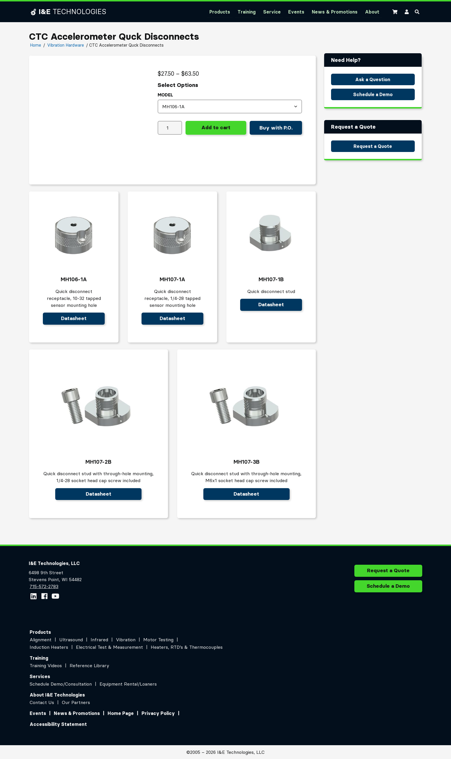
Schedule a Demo (373, 94)
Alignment (40, 639)
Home (35, 45)
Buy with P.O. (276, 128)
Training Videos (46, 665)
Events (296, 12)
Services (40, 676)
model (165, 95)
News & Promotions (335, 12)
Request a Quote (372, 146)
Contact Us (42, 702)
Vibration (125, 639)
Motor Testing (158, 639)
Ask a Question (372, 79)
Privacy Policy (158, 713)
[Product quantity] (170, 128)
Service (272, 12)
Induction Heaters (49, 647)
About (372, 12)
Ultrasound (71, 639)
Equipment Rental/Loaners (128, 684)
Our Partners (76, 702)
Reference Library (89, 665)
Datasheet (74, 318)
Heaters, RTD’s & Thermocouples (187, 647)
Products (219, 12)
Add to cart (215, 127)
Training (247, 12)
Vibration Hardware (65, 45)
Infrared (99, 639)
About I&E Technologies (57, 695)
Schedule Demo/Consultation (61, 684)
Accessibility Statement (58, 724)
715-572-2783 (43, 586)
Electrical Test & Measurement (109, 647)
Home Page (121, 713)
